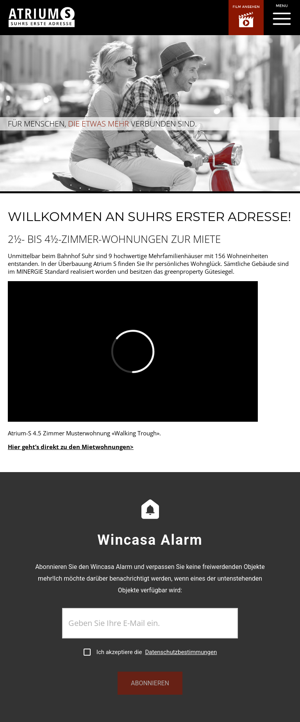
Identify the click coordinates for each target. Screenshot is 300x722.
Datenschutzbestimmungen (181, 652)
